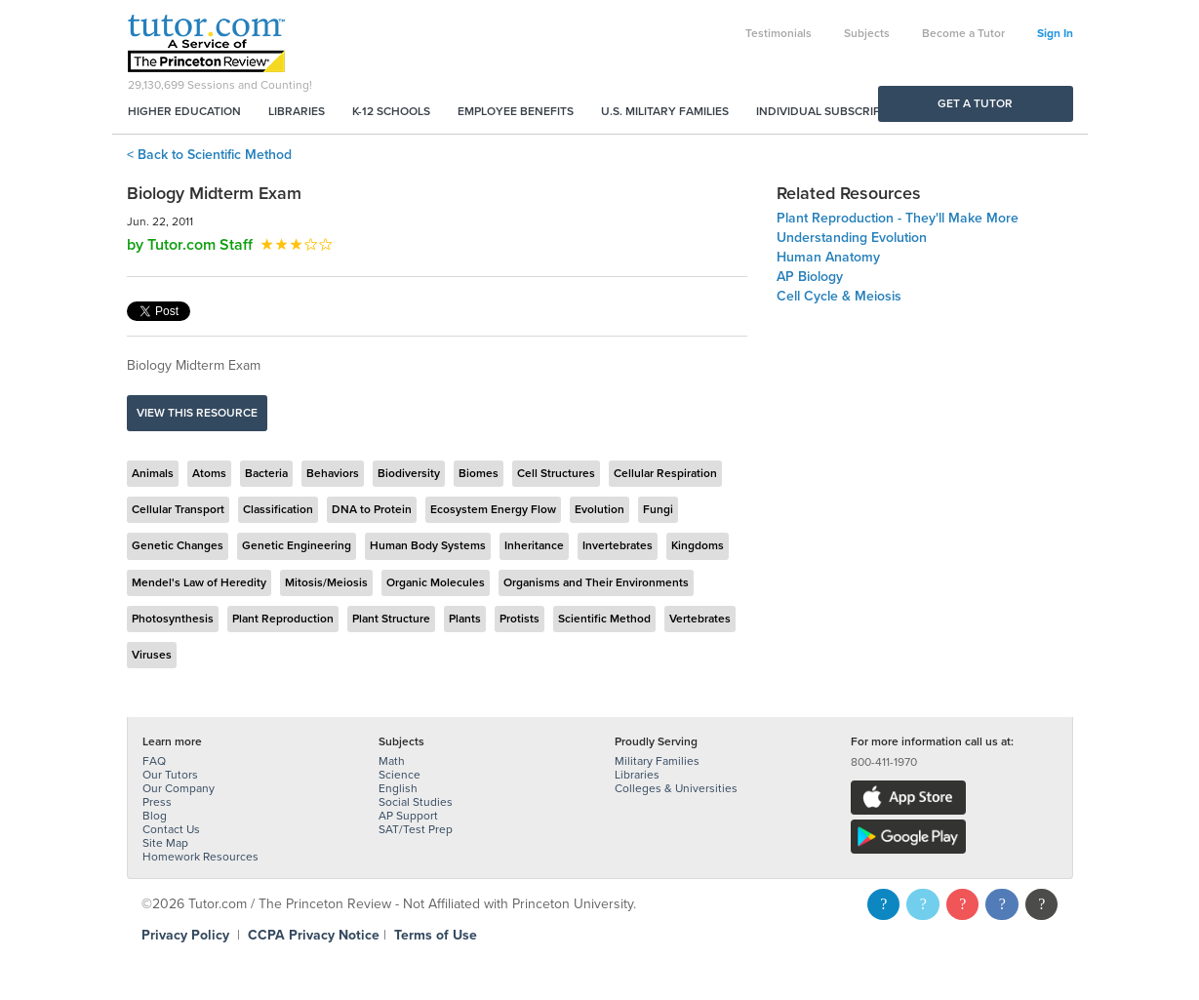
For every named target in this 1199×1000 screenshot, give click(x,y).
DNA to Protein (372, 509)
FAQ (154, 761)
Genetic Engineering (296, 545)
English (398, 788)
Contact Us (171, 829)
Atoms (209, 473)
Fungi (658, 509)
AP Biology (810, 276)
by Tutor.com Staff (190, 245)
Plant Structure (391, 618)
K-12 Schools (391, 111)
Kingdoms (697, 545)
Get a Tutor (975, 103)
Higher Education (184, 111)
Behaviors (332, 473)
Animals (153, 473)
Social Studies (416, 802)
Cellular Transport (178, 509)
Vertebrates (700, 618)
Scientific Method (604, 618)
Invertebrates (617, 545)
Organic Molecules (435, 582)
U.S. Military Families (665, 111)
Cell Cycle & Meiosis (839, 296)
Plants (465, 618)
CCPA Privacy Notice (314, 935)
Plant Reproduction (283, 618)
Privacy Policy (185, 935)
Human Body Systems (428, 545)
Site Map (165, 843)
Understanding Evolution (852, 237)
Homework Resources (200, 856)
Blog (154, 815)
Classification (278, 509)
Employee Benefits (516, 111)
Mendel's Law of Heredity (199, 582)
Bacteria (266, 473)
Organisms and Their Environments (596, 582)
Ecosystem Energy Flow (493, 509)
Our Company (178, 788)
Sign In (1055, 33)
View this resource (197, 413)
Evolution (599, 509)
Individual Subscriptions (835, 111)
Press (157, 802)
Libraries (296, 111)
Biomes (479, 473)
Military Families (657, 761)
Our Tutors (170, 774)
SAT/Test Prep (416, 829)
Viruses (152, 654)
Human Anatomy (828, 257)
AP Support (408, 815)
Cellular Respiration (665, 473)
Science (399, 774)
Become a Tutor (963, 33)
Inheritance (534, 545)
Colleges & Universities (676, 788)
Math (392, 761)
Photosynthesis (173, 618)
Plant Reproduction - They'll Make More (898, 218)
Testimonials (778, 33)
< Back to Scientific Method (209, 154)
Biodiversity (409, 473)
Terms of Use (435, 935)
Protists (520, 618)
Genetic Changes (177, 545)
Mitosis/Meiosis (326, 582)
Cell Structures (556, 473)
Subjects (867, 33)
